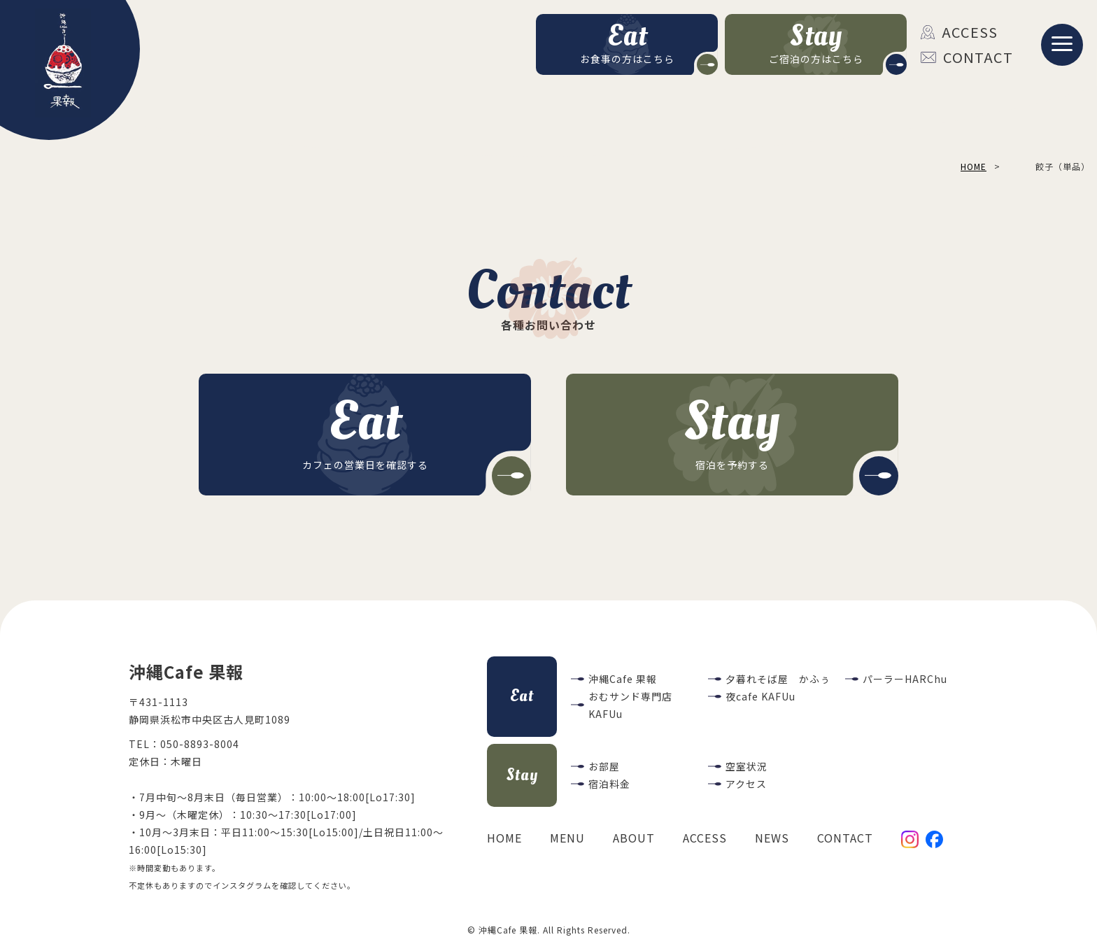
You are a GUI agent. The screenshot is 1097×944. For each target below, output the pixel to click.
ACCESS (959, 32)
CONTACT (967, 57)
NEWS (772, 837)
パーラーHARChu (905, 679)
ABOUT (634, 837)
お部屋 (604, 766)
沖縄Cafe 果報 (622, 679)
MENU (567, 837)
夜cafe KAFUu (760, 696)
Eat (522, 695)
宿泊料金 (609, 784)
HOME (504, 837)
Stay (522, 775)
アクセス (746, 784)
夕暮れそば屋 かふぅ (778, 679)
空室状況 (746, 766)
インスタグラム (242, 885)
